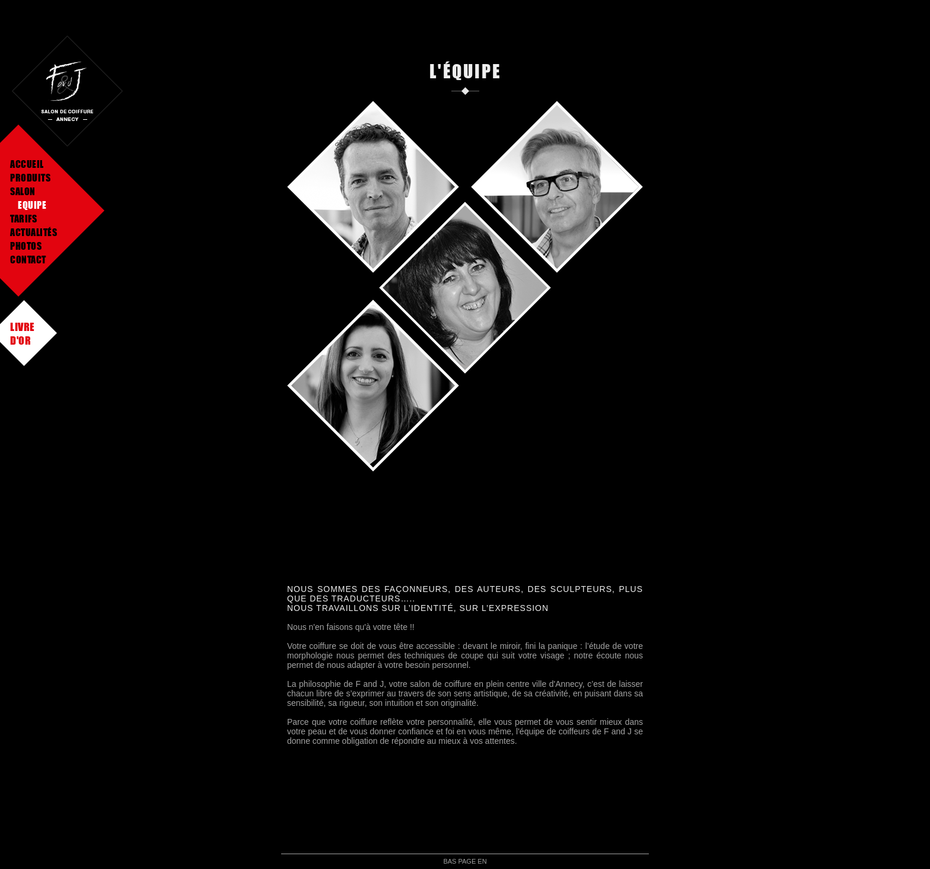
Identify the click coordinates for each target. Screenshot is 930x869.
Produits (30, 177)
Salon (23, 191)
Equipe (32, 205)
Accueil (27, 164)
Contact (28, 259)
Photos (26, 246)
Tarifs (23, 218)
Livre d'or (22, 326)
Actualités (33, 232)
